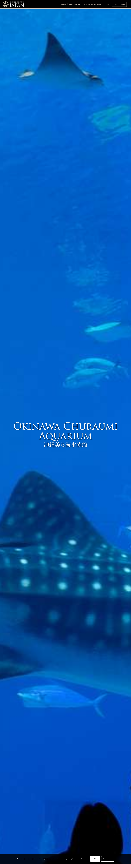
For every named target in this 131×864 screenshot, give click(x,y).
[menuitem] (63, 4)
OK (95, 859)
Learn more (107, 859)
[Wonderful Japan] (13, 4)
